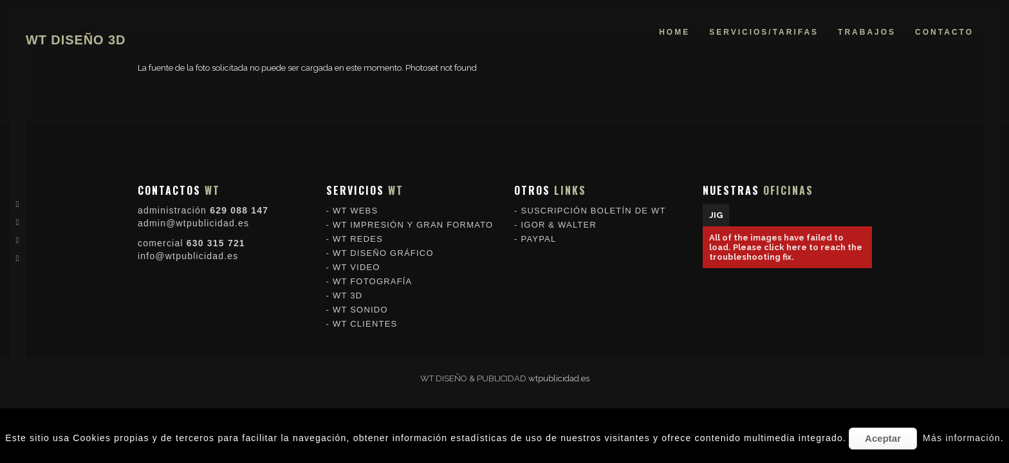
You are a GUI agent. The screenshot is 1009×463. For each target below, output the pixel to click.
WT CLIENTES (365, 321)
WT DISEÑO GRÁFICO (383, 250)
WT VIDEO (356, 264)
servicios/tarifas (764, 32)
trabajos (867, 32)
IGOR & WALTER (559, 222)
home (674, 32)
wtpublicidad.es (558, 378)
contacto (944, 32)
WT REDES (358, 236)
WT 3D (347, 293)
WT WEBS (355, 208)
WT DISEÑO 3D (75, 40)
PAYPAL (539, 236)
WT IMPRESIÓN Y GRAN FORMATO (413, 222)
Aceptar (883, 438)
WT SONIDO (360, 307)
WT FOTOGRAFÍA (372, 279)
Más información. (963, 438)
